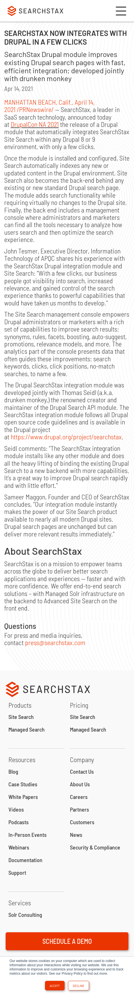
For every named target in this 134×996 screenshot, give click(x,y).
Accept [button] (55, 986)
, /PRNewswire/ (49, 105)
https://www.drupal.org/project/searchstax (66, 437)
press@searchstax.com (55, 642)
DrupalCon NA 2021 (35, 124)
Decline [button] (78, 986)
